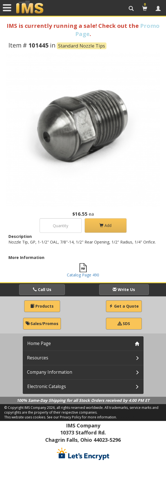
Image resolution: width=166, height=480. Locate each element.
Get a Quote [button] (124, 306)
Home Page (39, 343)
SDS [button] (124, 323)
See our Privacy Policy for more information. (82, 417)
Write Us (124, 289)
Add (105, 225)
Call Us (42, 289)
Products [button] (42, 306)
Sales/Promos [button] (42, 323)
